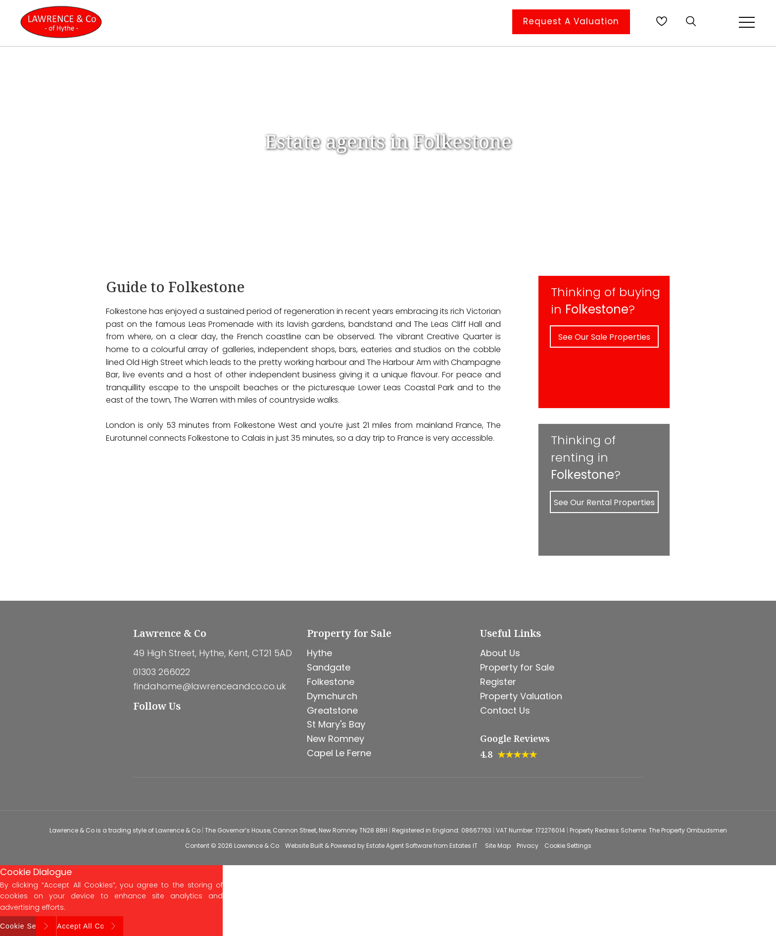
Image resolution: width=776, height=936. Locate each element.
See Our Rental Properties (604, 502)
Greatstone (332, 710)
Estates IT (463, 845)
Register (498, 682)
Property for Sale (517, 667)
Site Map (498, 845)
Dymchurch (332, 696)
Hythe (319, 653)
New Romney (335, 738)
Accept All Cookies (90, 926)
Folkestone (330, 682)
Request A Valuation (571, 21)
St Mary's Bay (336, 724)
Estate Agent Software (399, 845)
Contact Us (505, 710)
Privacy (527, 845)
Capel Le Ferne (339, 753)
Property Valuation (521, 696)
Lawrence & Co (256, 845)
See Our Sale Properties (604, 337)
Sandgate (328, 667)
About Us (500, 653)
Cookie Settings (567, 845)
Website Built (304, 845)
